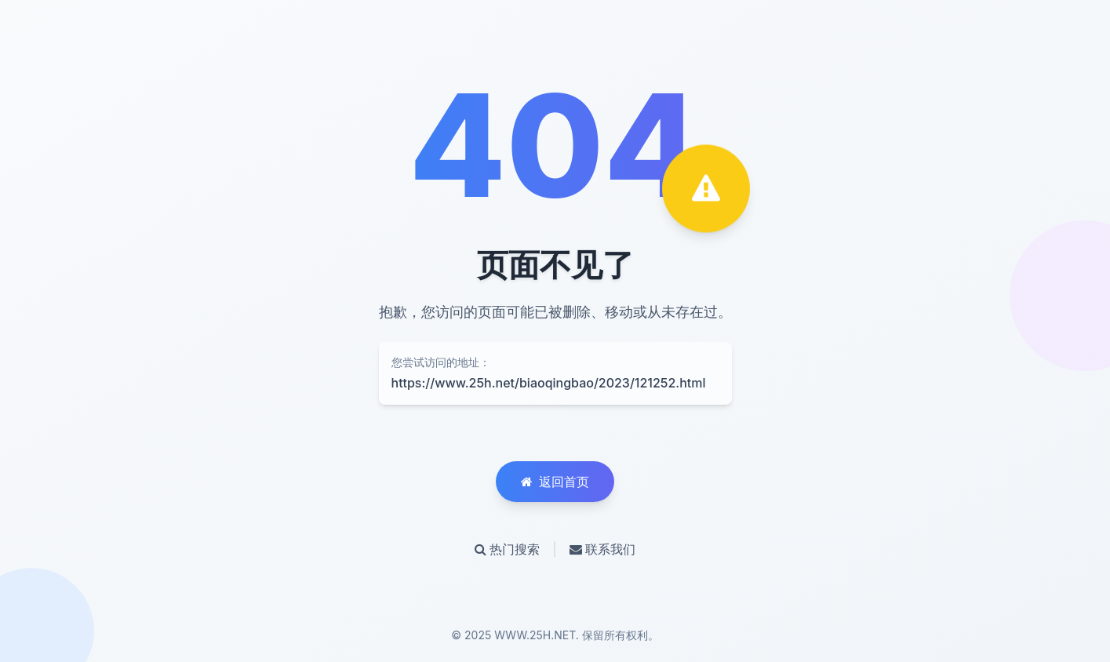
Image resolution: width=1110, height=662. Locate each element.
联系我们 (602, 549)
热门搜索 (507, 549)
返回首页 (555, 481)
